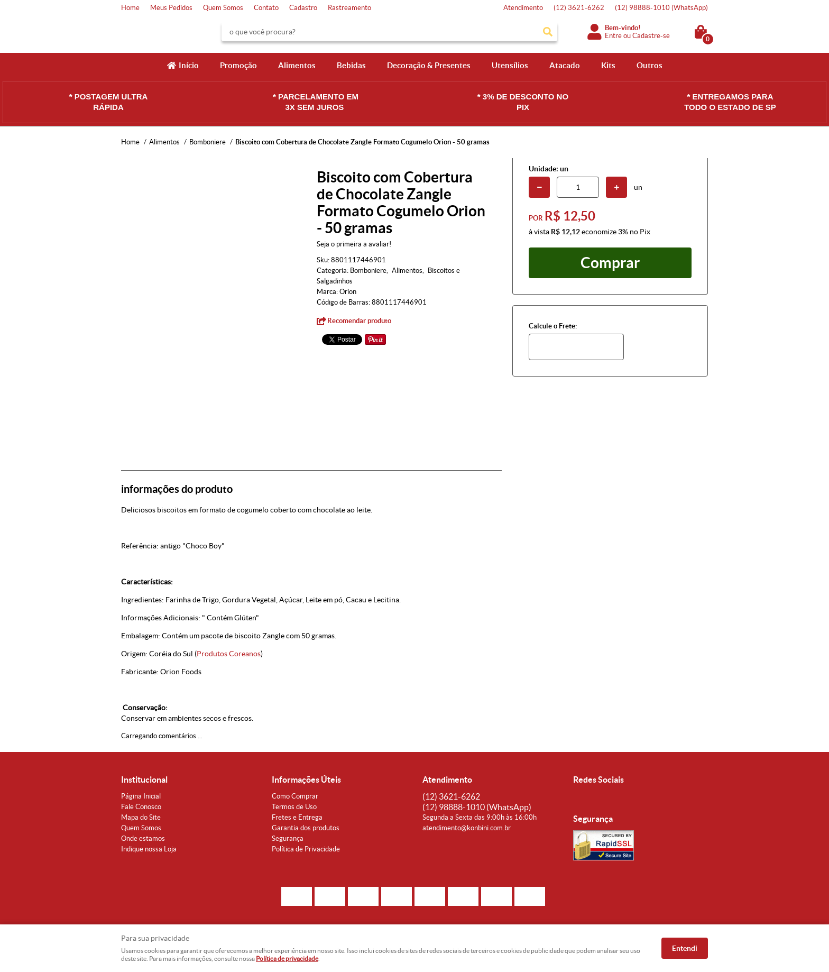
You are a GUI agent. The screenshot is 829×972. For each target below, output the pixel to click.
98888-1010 (661, 8)
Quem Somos (223, 8)
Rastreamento (349, 8)
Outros (649, 65)
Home (130, 8)
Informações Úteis (306, 779)
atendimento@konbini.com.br (466, 828)
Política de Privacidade (306, 849)
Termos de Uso (294, 807)
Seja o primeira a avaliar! (354, 244)
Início (189, 65)
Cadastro (303, 8)
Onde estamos (143, 838)
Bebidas (351, 65)
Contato (266, 8)
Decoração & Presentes (429, 65)
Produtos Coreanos (229, 653)
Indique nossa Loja (149, 849)
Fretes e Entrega (297, 817)
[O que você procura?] (547, 31)
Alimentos (297, 65)
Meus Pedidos (171, 8)
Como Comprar (295, 796)
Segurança (287, 838)
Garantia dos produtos (305, 828)
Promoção (238, 65)
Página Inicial (141, 796)
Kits (608, 65)
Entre (613, 36)
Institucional (144, 779)
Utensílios (510, 65)
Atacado (564, 65)
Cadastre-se (651, 36)
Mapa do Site (141, 817)
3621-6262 (579, 8)
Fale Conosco (141, 807)
